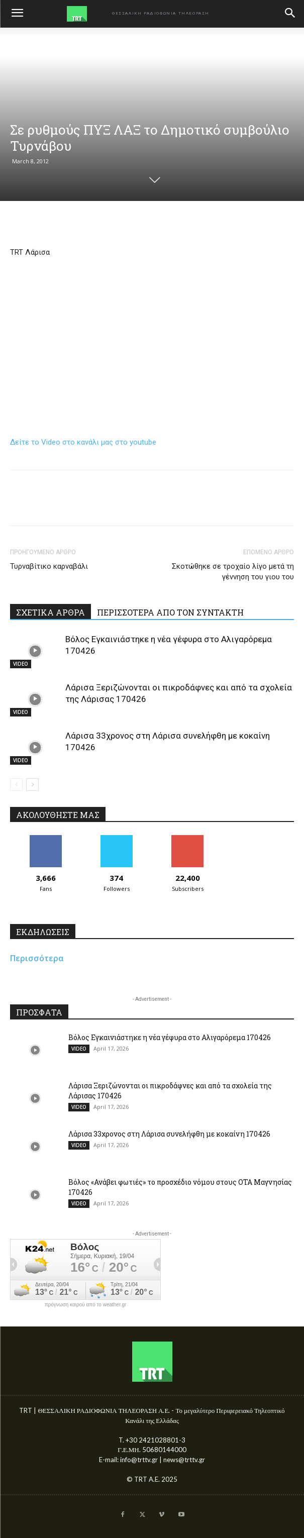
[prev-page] (16, 784)
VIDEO (20, 663)
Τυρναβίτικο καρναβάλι (49, 566)
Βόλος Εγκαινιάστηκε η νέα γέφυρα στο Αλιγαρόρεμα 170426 (169, 1037)
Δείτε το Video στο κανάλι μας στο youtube (83, 442)
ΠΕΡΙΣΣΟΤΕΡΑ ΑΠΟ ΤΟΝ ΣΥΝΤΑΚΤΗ (170, 612)
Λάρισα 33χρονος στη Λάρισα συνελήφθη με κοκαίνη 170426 (169, 1134)
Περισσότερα (37, 958)
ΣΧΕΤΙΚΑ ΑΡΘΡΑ (50, 612)
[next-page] (32, 784)
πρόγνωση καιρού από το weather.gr (86, 1304)
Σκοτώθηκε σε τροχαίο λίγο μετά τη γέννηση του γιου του (233, 571)
